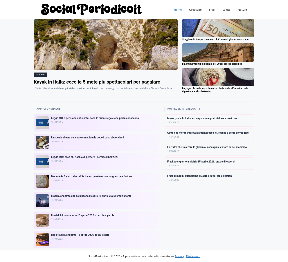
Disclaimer (193, 256)
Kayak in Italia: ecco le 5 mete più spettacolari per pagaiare (97, 82)
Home (178, 9)
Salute (226, 9)
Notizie (242, 9)
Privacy (179, 256)
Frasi (212, 9)
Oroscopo (195, 9)
